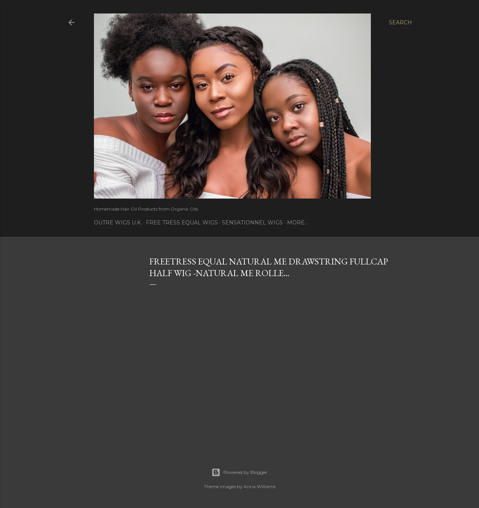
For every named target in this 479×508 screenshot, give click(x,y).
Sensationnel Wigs (252, 222)
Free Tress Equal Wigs (182, 222)
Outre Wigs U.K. (118, 222)
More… (297, 222)
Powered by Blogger (239, 472)
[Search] (400, 22)
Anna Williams (259, 486)
